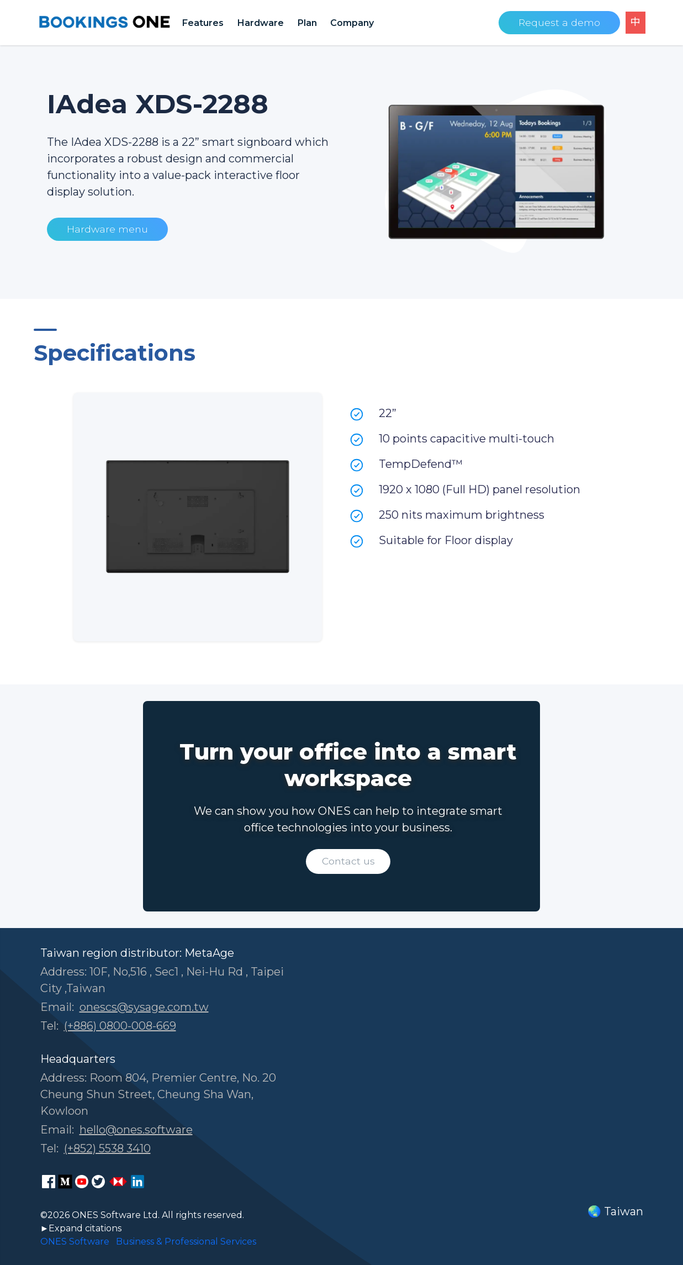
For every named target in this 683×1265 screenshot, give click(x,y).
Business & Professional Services (186, 1241)
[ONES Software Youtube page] (81, 1181)
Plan (307, 22)
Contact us (348, 861)
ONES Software (74, 1241)
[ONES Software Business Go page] (118, 1181)
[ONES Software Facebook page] (48, 1181)
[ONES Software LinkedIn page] (137, 1181)
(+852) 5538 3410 (107, 1148)
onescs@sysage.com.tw (144, 1007)
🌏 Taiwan (615, 1211)
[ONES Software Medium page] (65, 1181)
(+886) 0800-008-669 (120, 1025)
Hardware (260, 22)
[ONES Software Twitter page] (98, 1181)
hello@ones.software (136, 1129)
